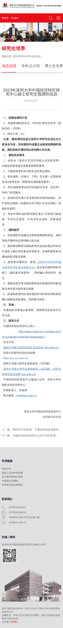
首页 (14, 56)
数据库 (5, 18)
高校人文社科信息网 (12, 472)
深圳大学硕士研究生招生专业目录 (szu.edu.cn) (30, 347)
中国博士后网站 (10, 480)
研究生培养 (24, 56)
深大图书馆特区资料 (12, 476)
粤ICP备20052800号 (12, 608)
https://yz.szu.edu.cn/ (15, 358)
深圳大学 (6, 468)
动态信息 (36, 56)
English (15, 18)
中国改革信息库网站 (12, 484)
